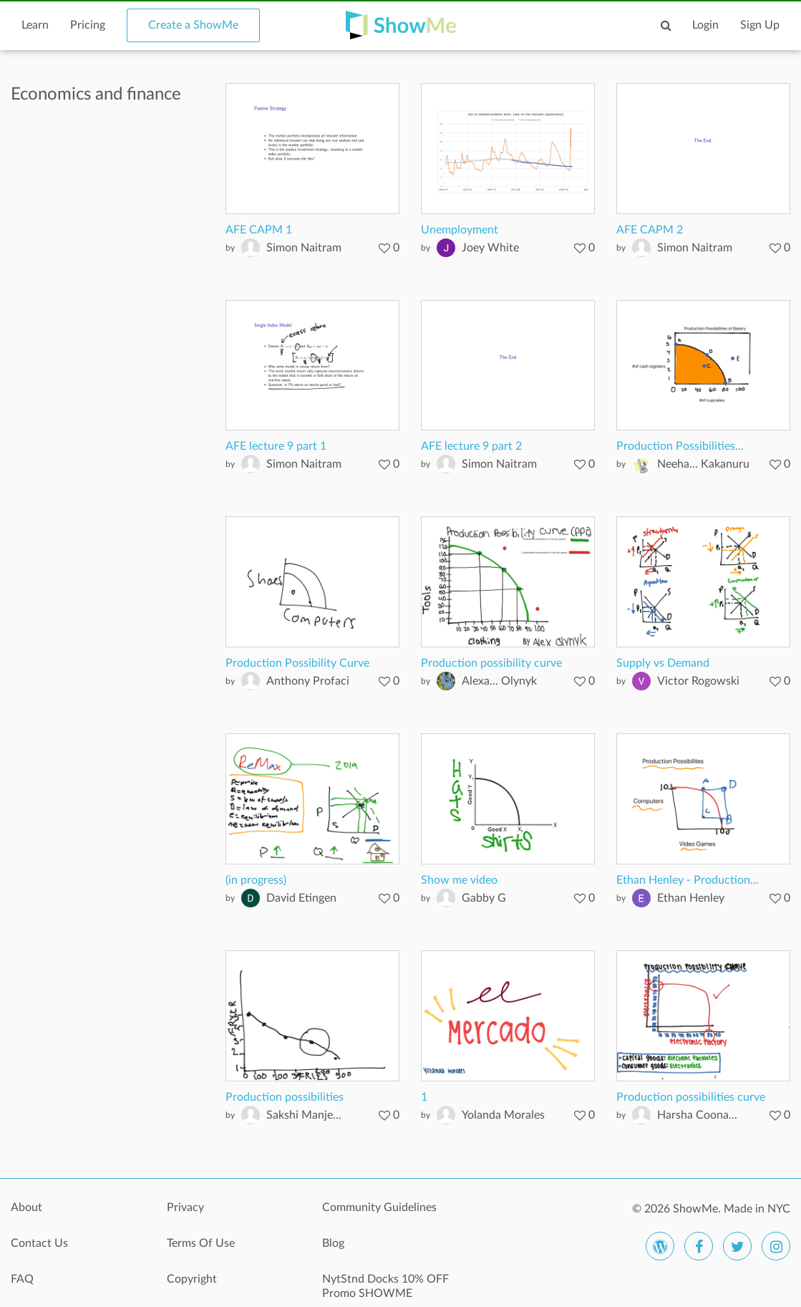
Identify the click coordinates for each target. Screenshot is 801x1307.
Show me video (459, 880)
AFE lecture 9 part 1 (275, 446)
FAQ (22, 1279)
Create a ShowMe (193, 25)
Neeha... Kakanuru (703, 464)
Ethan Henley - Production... (687, 880)
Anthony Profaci (307, 681)
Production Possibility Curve (297, 663)
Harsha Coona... (697, 1115)
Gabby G (484, 898)
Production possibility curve (491, 663)
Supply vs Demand (662, 663)
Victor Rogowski (698, 681)
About (26, 1207)
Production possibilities (284, 1097)
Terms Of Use (201, 1243)
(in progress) (255, 880)
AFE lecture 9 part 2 (471, 446)
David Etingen (301, 898)
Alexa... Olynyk (499, 681)
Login (705, 25)
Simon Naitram (303, 248)
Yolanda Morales (503, 1115)
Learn (35, 25)
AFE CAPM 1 (258, 230)
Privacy (185, 1207)
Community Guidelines (379, 1207)
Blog (333, 1243)
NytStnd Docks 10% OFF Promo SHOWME (385, 1286)
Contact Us (39, 1243)
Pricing (87, 25)
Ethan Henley (690, 898)
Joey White (490, 248)
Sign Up (760, 25)
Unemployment (459, 230)
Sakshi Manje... (303, 1115)
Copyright (192, 1279)
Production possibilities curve (690, 1097)
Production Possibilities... (680, 446)
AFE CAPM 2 (649, 230)
